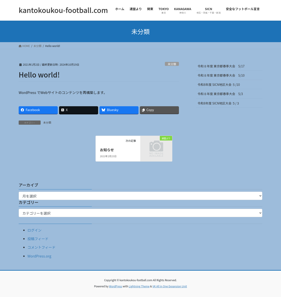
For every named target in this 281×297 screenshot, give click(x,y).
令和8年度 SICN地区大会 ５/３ (220, 103)
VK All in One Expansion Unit (170, 286)
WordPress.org (39, 256)
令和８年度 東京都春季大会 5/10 (221, 75)
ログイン (34, 230)
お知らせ (107, 149)
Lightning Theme (139, 286)
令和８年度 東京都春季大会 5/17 (221, 66)
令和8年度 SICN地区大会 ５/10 (219, 84)
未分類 (172, 64)
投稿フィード (38, 238)
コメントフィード (41, 247)
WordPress (115, 286)
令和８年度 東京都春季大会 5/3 (220, 94)
